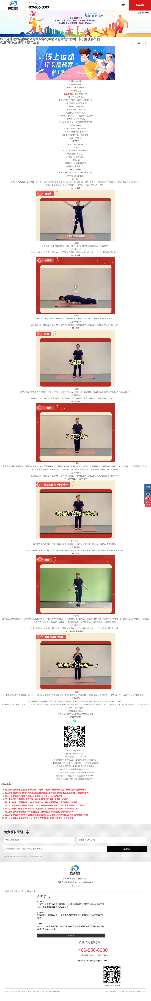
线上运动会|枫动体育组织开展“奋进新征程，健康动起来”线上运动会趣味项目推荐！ (39, 812)
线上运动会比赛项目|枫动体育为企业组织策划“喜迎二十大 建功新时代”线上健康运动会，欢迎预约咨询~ (47, 793)
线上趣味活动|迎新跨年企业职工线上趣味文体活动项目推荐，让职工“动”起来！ (37, 799)
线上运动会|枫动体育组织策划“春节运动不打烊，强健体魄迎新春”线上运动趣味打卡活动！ (42, 802)
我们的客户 (20, 891)
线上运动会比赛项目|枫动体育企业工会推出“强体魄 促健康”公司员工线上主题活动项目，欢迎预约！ (46, 805)
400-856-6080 (38, 7)
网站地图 (31, 891)
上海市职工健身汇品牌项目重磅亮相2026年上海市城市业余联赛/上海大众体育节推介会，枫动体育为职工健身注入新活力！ (71, 904)
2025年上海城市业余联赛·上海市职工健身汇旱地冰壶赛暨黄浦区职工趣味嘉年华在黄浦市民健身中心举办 (71, 926)
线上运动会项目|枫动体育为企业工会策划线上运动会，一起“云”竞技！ (33, 796)
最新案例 (140, 5)
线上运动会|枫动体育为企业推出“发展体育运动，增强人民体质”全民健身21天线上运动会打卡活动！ (45, 790)
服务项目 (9, 891)
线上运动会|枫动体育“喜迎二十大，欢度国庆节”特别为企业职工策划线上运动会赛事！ (40, 818)
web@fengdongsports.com (97, 961)
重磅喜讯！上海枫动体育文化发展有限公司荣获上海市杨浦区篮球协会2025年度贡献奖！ (71, 915)
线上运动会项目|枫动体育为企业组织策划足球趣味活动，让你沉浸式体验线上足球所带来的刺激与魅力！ (47, 815)
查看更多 (71, 935)
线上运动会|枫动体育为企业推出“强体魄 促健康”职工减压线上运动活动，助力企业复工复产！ (43, 809)
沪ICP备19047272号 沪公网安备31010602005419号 (125, 991)
